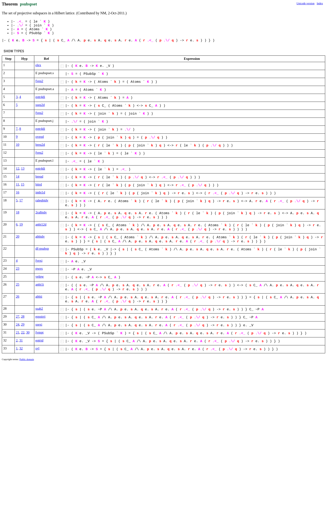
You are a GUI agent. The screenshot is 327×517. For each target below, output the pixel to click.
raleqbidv (41, 200)
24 (17, 324)
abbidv (40, 236)
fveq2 (39, 81)
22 (23, 332)
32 (21, 348)
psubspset (28, 4)
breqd (39, 176)
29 (23, 324)
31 (21, 340)
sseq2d (40, 105)
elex (38, 65)
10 (17, 144)
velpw (39, 276)
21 (17, 332)
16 (17, 192)
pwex (39, 268)
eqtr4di (40, 97)
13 (23, 168)
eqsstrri (40, 316)
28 (23, 316)
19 (21, 224)
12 (17, 168)
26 (17, 296)
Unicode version (306, 3)
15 (22, 184)
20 (17, 236)
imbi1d (40, 192)
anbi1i (39, 284)
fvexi (38, 260)
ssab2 (39, 308)
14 (17, 176)
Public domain (27, 359)
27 (17, 316)
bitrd (38, 184)
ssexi (38, 324)
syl (37, 348)
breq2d (40, 144)
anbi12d (40, 224)
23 (17, 268)
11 (17, 184)
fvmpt (39, 332)
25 (17, 284)
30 (28, 332)
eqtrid (39, 340)
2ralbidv (41, 212)
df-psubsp (42, 248)
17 (21, 200)
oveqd (39, 136)
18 (17, 212)
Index (320, 3)
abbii (38, 296)
